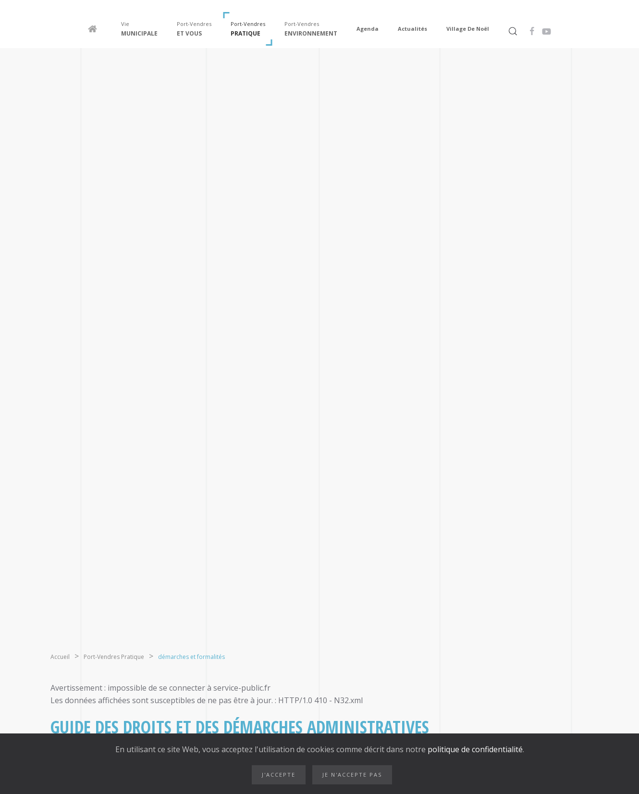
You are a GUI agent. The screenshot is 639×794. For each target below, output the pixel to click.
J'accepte (278, 774)
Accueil (60, 657)
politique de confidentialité (474, 749)
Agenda (367, 28)
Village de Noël (467, 28)
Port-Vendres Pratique (114, 657)
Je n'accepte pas (352, 774)
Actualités (412, 28)
